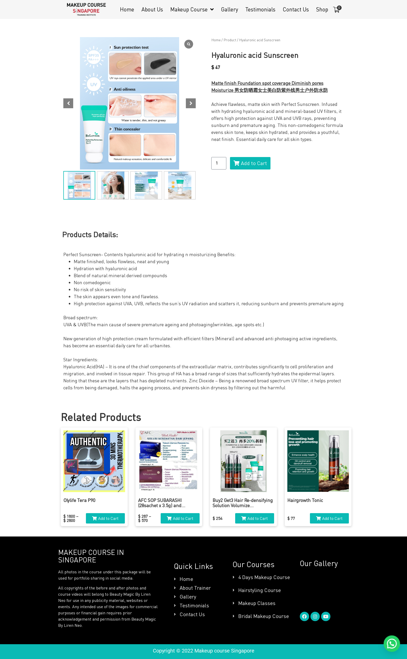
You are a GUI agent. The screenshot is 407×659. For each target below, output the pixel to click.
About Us (152, 9)
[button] (191, 103)
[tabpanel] (203, 321)
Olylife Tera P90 (79, 500)
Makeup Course (192, 9)
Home (127, 9)
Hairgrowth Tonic (305, 500)
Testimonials (260, 9)
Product (229, 40)
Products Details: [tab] (90, 234)
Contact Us (296, 9)
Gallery (229, 9)
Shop (322, 9)
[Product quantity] (218, 163)
